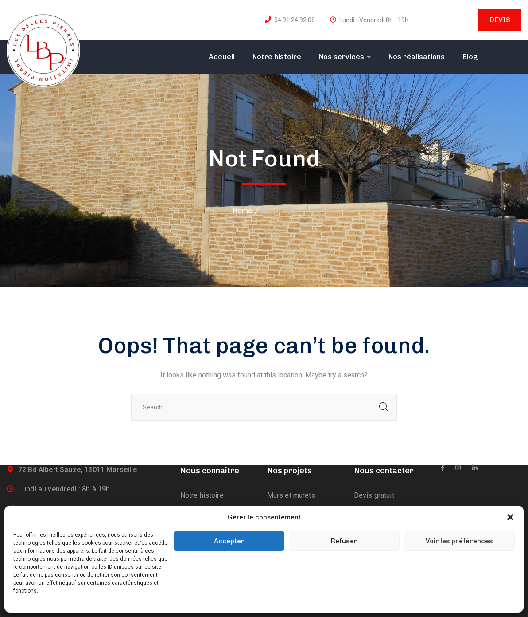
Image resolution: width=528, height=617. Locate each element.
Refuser (344, 541)
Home (242, 210)
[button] (510, 517)
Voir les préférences (459, 541)
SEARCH (383, 407)
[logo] (43, 49)
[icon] (443, 468)
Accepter (229, 541)
